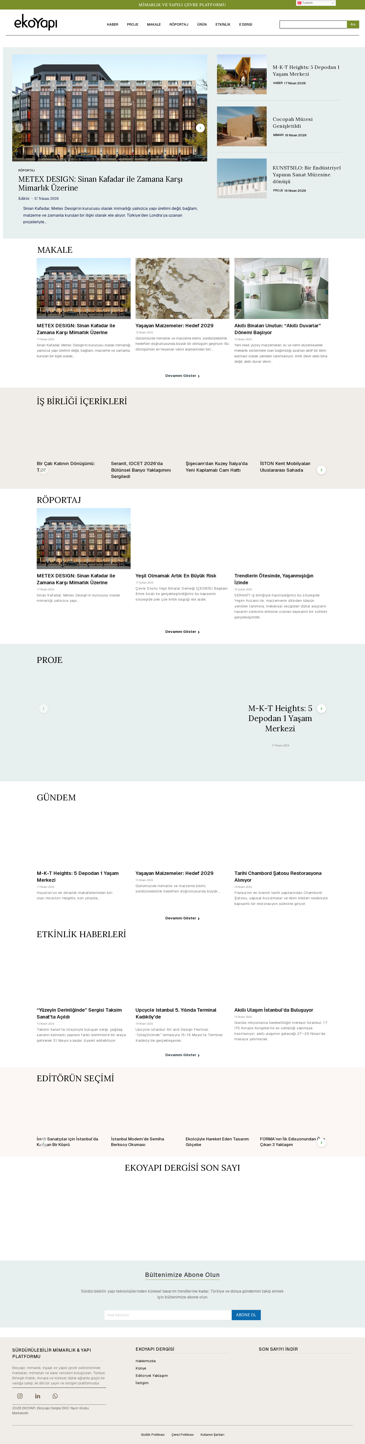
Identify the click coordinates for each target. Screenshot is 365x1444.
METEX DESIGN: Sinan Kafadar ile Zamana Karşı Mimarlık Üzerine (100, 183)
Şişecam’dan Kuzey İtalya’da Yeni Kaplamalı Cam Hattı (217, 466)
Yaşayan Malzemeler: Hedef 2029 (175, 325)
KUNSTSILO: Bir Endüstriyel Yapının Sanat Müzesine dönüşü (307, 174)
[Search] (353, 24)
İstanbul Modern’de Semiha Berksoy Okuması (137, 1141)
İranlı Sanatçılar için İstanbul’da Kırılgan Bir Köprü (67, 1141)
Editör (24, 198)
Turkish (305, 3)
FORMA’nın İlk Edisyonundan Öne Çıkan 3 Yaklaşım (292, 1141)
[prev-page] (19, 128)
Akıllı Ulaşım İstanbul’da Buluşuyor (273, 1010)
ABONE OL (246, 1314)
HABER (278, 83)
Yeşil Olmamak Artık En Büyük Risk (176, 575)
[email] (168, 1315)
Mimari (278, 135)
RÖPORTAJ (26, 170)
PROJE (278, 190)
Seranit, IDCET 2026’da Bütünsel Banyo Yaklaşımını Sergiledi (141, 469)
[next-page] (200, 128)
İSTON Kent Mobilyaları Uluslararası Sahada (285, 466)
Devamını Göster (182, 376)
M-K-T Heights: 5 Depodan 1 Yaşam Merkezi (280, 718)
